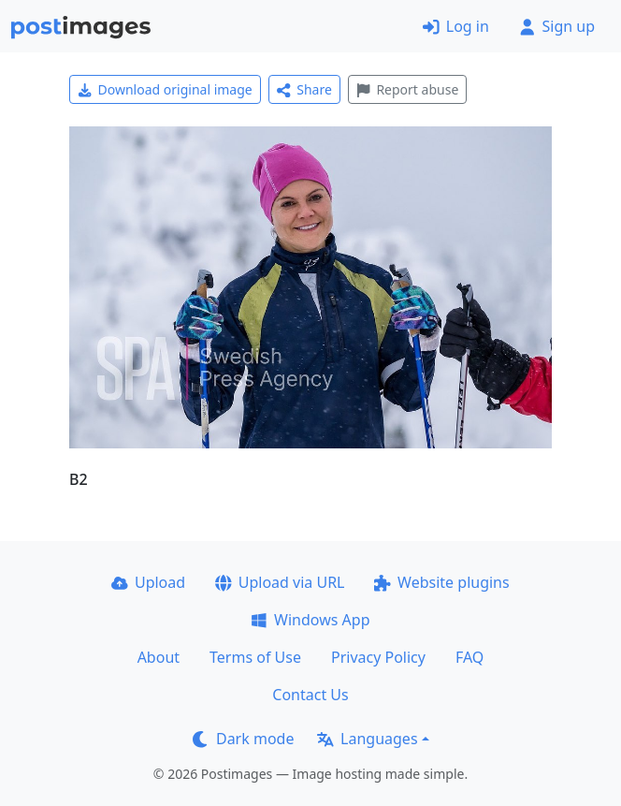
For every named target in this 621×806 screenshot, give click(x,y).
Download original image (165, 89)
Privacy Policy (378, 657)
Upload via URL (279, 582)
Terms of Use (255, 657)
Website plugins (441, 582)
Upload (148, 582)
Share (304, 89)
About (158, 657)
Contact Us (310, 694)
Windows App (310, 619)
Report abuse (407, 89)
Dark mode (243, 738)
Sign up (557, 26)
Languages (367, 738)
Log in (456, 26)
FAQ (469, 657)
